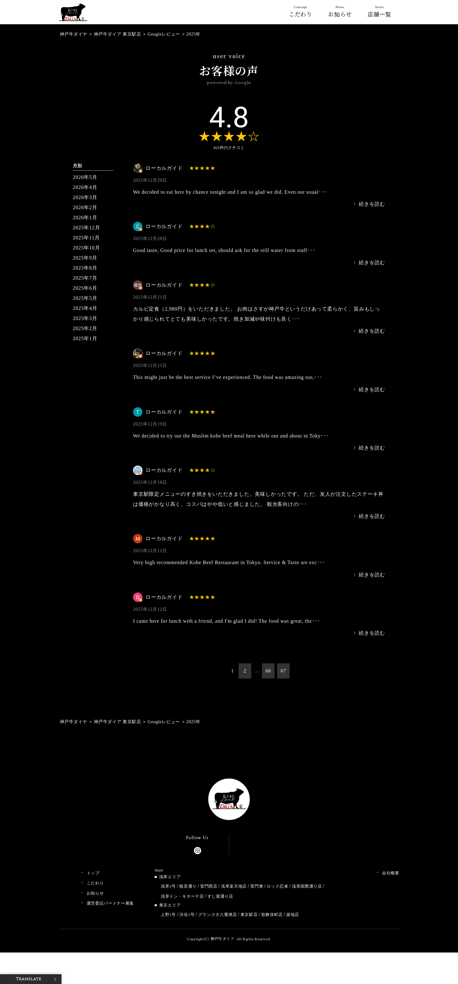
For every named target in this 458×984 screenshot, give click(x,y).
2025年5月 (85, 298)
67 (283, 670)
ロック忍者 (277, 886)
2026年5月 (85, 177)
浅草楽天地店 (234, 886)
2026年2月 (85, 207)
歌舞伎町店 (272, 914)
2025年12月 (86, 227)
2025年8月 (85, 268)
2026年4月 (85, 187)
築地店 (292, 914)
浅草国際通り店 (307, 886)
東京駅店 (249, 914)
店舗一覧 (379, 12)
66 (268, 670)
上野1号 (168, 914)
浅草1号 (168, 886)
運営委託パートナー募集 (110, 903)
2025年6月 (85, 288)
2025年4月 (85, 308)
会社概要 (390, 873)
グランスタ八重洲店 (217, 914)
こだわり (301, 12)
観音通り (188, 886)
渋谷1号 (186, 914)
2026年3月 (85, 197)
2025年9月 (85, 257)
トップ (93, 873)
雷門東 (256, 886)
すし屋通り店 (220, 896)
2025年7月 (85, 278)
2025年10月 (86, 247)
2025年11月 (86, 237)
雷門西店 (208, 886)
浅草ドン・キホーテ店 (182, 896)
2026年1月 (85, 217)
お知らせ (340, 12)
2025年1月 (85, 338)
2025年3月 (85, 318)
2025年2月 (85, 328)
